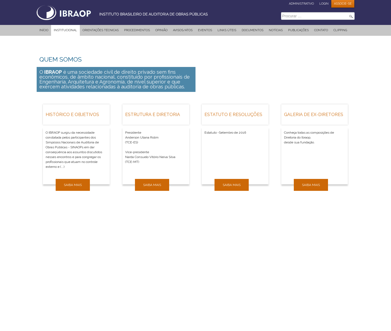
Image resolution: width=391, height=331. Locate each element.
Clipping (340, 30)
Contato (321, 30)
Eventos (205, 30)
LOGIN (324, 3)
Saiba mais (73, 185)
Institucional (65, 30)
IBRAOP (128, 12)
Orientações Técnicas (101, 30)
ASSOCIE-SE (343, 3)
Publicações (298, 30)
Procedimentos (137, 30)
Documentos (252, 30)
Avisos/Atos (183, 30)
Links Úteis (226, 30)
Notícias (276, 30)
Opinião (161, 30)
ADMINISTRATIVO (301, 3)
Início (43, 30)
